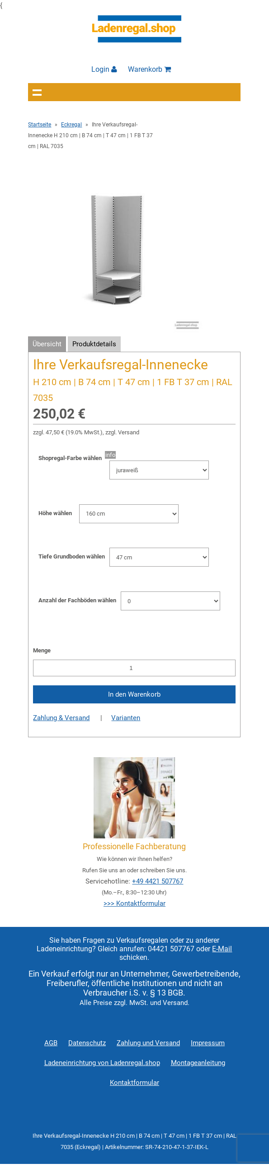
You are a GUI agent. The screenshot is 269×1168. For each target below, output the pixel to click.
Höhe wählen (55, 513)
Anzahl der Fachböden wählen (77, 600)
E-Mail (222, 949)
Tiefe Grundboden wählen (71, 556)
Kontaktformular (134, 1083)
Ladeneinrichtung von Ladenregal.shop (102, 1063)
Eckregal (71, 124)
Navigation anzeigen (37, 92)
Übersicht (47, 344)
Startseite (39, 124)
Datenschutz (87, 1043)
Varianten (125, 718)
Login (104, 69)
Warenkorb (149, 69)
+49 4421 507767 (157, 881)
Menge (42, 650)
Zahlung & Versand (61, 718)
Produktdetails (94, 344)
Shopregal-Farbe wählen (71, 458)
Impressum (208, 1043)
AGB (50, 1043)
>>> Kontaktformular (134, 903)
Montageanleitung (198, 1063)
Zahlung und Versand (148, 1043)
